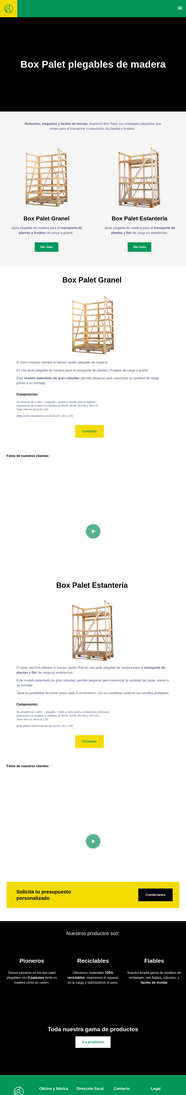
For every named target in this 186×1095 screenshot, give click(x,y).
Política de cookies (164, 1082)
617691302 (135, 1077)
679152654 (137, 1082)
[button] (180, 7)
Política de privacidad (166, 1077)
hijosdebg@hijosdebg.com (133, 1087)
